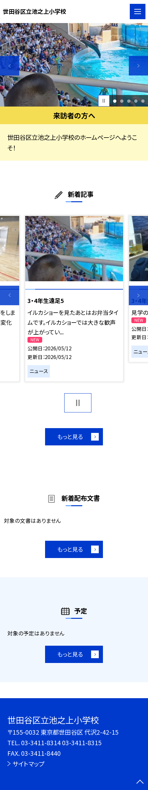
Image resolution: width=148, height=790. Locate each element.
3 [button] (128, 101)
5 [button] (142, 101)
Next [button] (138, 65)
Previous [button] (9, 65)
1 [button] (114, 101)
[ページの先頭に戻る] (140, 782)
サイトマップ (28, 763)
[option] (74, 64)
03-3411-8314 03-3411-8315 (61, 742)
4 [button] (135, 101)
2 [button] (121, 101)
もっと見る (70, 436)
